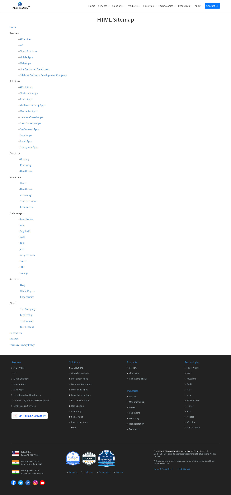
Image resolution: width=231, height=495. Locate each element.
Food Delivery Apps (30, 123)
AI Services (25, 39)
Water (23, 183)
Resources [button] (185, 6)
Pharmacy (25, 165)
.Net (22, 243)
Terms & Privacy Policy (22, 345)
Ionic (22, 225)
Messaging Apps (79, 389)
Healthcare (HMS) (138, 378)
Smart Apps (26, 99)
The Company (28, 309)
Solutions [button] (118, 6)
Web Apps (25, 63)
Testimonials (27, 321)
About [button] (199, 6)
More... (74, 427)
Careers (14, 339)
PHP (22, 267)
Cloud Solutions (28, 51)
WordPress (192, 422)
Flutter (23, 261)
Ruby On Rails (27, 255)
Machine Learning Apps (33, 105)
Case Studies (27, 297)
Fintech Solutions (80, 373)
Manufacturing (136, 401)
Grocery (24, 159)
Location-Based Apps (31, 117)
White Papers (27, 291)
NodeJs (190, 416)
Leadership (26, 315)
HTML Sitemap (183, 469)
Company (73, 472)
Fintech (132, 396)
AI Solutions (26, 87)
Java (22, 249)
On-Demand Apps (29, 129)
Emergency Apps (29, 147)
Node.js (24, 273)
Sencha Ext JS (193, 427)
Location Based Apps (81, 384)
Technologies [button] (167, 6)
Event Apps (26, 135)
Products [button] (133, 6)
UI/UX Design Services (25, 405)
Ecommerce (26, 207)
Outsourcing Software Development (32, 400)
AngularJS (25, 231)
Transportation (28, 201)
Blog (22, 285)
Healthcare (26, 171)
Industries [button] (149, 6)
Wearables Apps (29, 111)
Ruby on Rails (194, 400)
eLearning (25, 195)
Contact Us (212, 6)
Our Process (27, 327)
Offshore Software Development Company (43, 75)
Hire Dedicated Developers (35, 69)
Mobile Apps (26, 57)
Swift (22, 237)
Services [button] (103, 6)
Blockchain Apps (29, 93)
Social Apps (26, 141)
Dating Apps (77, 405)
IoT (21, 45)
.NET (189, 389)
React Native (26, 219)
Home (91, 6)
